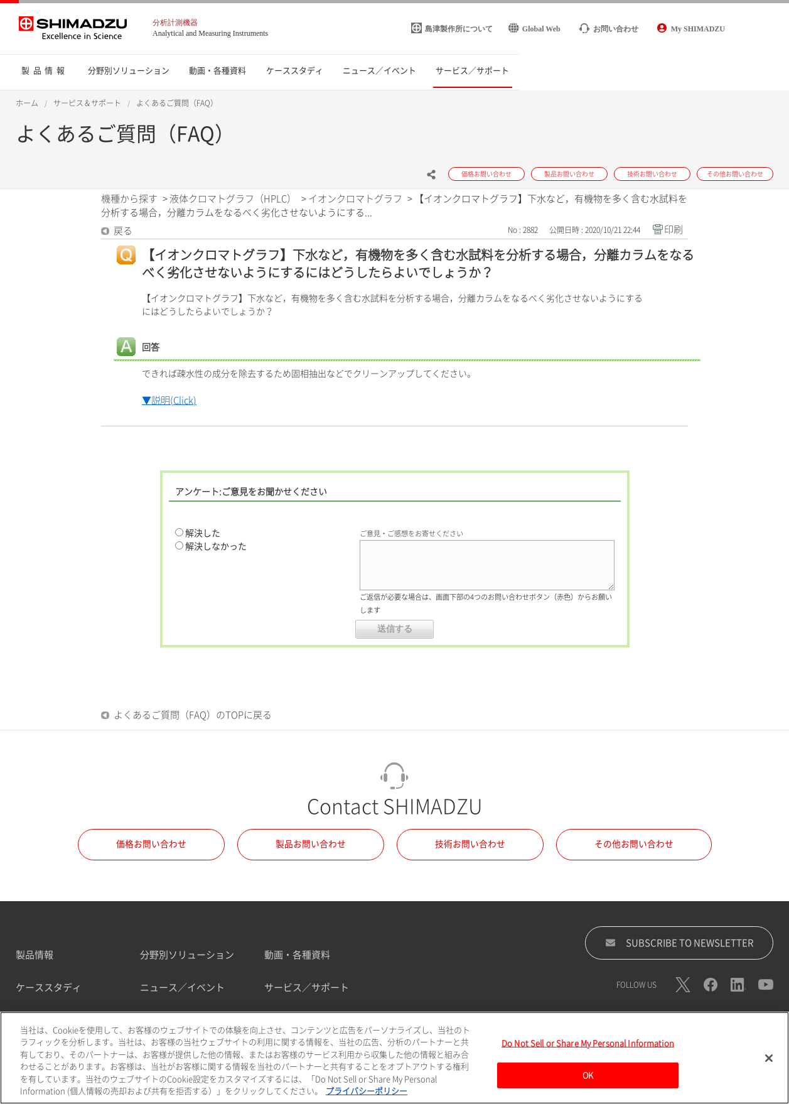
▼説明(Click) (169, 400)
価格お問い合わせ (151, 844)
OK (587, 1078)
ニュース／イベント (182, 987)
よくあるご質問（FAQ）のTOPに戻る (193, 715)
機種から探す (129, 198)
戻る (123, 230)
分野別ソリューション (187, 955)
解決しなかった (216, 546)
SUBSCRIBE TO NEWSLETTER (679, 942)
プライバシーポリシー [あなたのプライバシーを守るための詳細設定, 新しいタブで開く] (366, 1095)
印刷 (673, 229)
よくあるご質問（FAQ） (177, 103)
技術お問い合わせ (470, 844)
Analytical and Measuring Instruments (210, 33)
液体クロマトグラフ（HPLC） (232, 198)
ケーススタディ (49, 987)
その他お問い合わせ (634, 844)
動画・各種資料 (297, 955)
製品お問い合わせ (311, 844)
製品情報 (34, 955)
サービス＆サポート (87, 103)
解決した (202, 533)
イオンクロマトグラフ (355, 198)
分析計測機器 (175, 22)
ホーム (27, 103)
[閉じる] (769, 1062)
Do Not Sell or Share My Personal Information (588, 1047)
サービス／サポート (306, 987)
